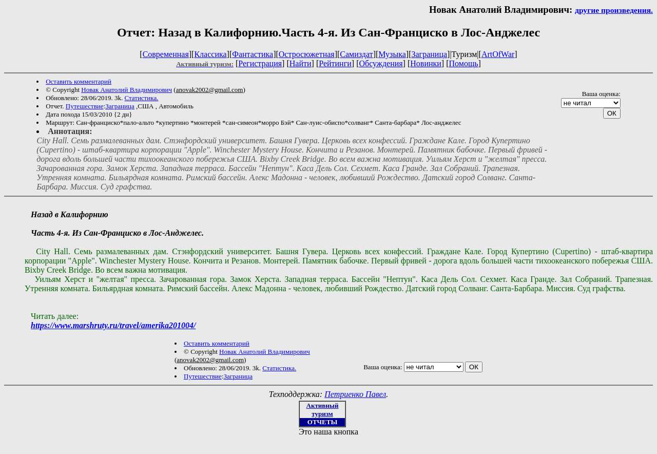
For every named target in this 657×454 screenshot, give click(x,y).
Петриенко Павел (355, 394)
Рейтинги (335, 63)
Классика (210, 54)
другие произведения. (614, 10)
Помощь (463, 63)
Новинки (425, 63)
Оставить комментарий (78, 81)
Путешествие (85, 106)
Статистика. (141, 98)
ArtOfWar (497, 54)
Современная (166, 54)
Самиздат (356, 54)
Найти (300, 63)
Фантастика (252, 54)
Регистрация (260, 63)
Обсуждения (380, 63)
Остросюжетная (307, 54)
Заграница (429, 54)
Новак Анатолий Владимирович (126, 89)
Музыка (392, 54)
